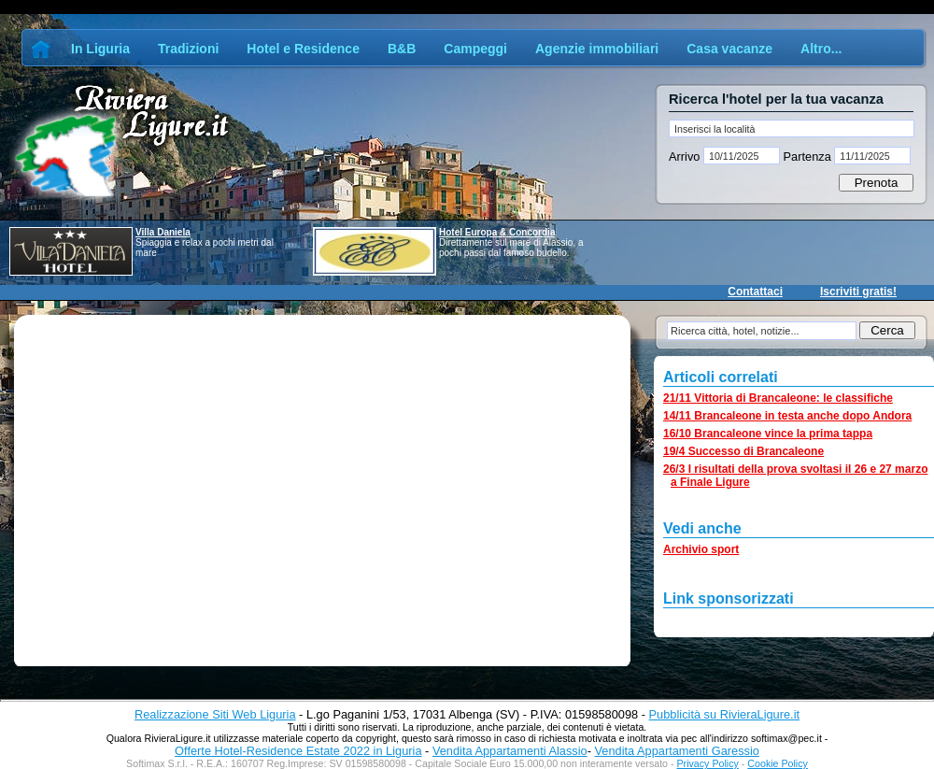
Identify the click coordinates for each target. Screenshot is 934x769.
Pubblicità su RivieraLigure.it (724, 714)
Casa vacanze (729, 48)
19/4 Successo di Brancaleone (743, 451)
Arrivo (686, 157)
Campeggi (475, 48)
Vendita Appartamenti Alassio (509, 751)
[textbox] (791, 128)
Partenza (807, 157)
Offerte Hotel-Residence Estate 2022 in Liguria (298, 751)
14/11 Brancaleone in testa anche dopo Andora (787, 415)
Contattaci (755, 291)
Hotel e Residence (303, 48)
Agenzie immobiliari (596, 48)
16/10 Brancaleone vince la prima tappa (767, 433)
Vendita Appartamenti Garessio (676, 751)
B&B (402, 48)
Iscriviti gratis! (858, 291)
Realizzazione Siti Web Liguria (215, 714)
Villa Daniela (163, 232)
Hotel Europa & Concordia (497, 232)
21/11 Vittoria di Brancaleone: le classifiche (778, 398)
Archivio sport (701, 549)
